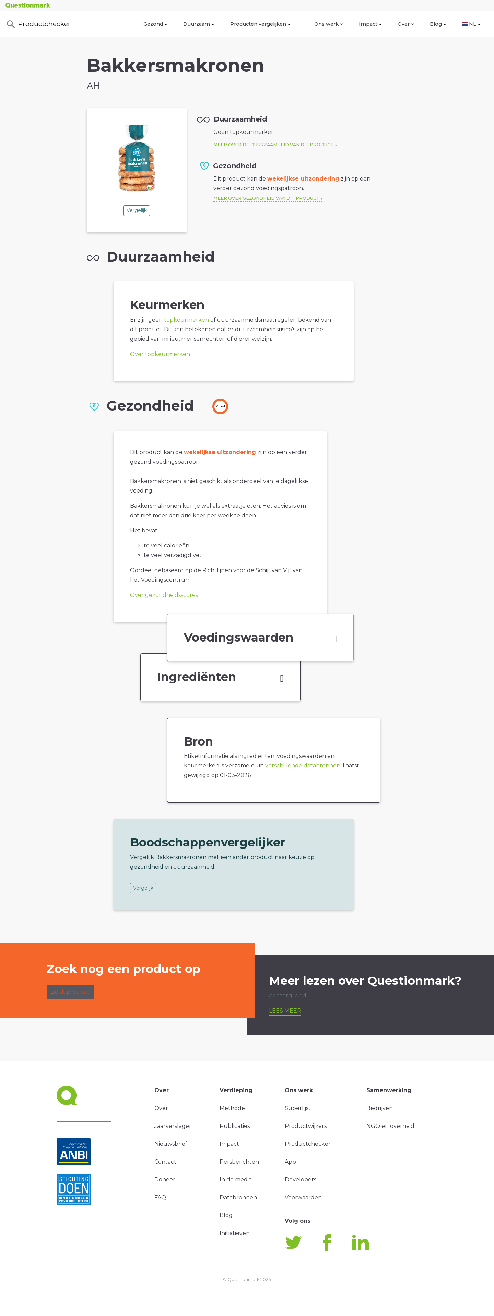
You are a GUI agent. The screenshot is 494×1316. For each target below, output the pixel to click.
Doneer (164, 1179)
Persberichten (239, 1161)
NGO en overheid (390, 1126)
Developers (300, 1179)
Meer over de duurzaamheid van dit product (273, 144)
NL (471, 24)
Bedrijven (379, 1108)
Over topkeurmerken (160, 354)
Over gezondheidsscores (164, 595)
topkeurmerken (186, 319)
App (290, 1161)
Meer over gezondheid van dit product (266, 198)
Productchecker (38, 24)
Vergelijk (137, 210)
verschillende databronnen (302, 765)
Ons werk (328, 24)
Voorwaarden (303, 1197)
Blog (438, 24)
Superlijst (298, 1108)
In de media (236, 1179)
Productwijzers (306, 1126)
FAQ (160, 1197)
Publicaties (235, 1126)
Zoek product (70, 992)
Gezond (155, 24)
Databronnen (238, 1197)
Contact (165, 1161)
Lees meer (285, 1010)
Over (406, 24)
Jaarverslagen (173, 1126)
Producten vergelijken (260, 24)
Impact (370, 24)
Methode (232, 1108)
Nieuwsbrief (170, 1144)
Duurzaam (198, 24)
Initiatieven (235, 1233)
